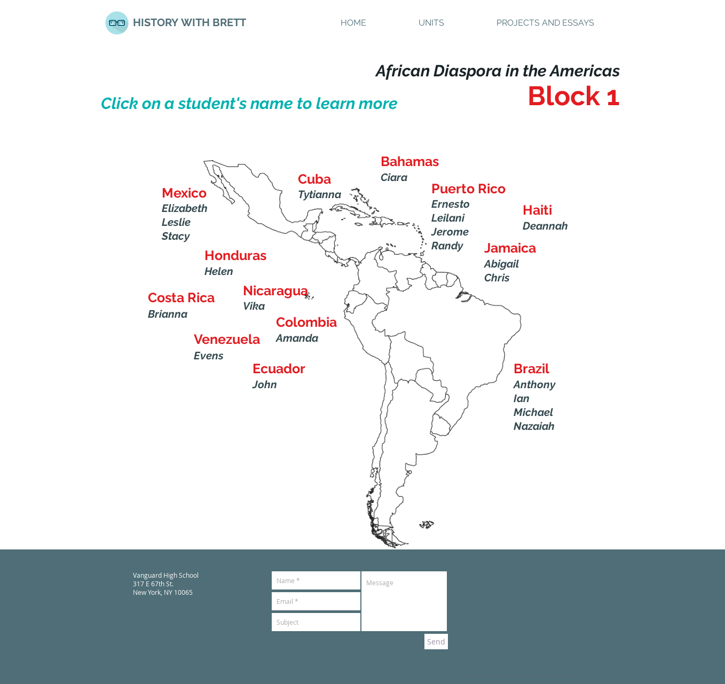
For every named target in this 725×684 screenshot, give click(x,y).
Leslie (176, 222)
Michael (533, 412)
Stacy (176, 236)
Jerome (450, 231)
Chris (497, 277)
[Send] (436, 641)
